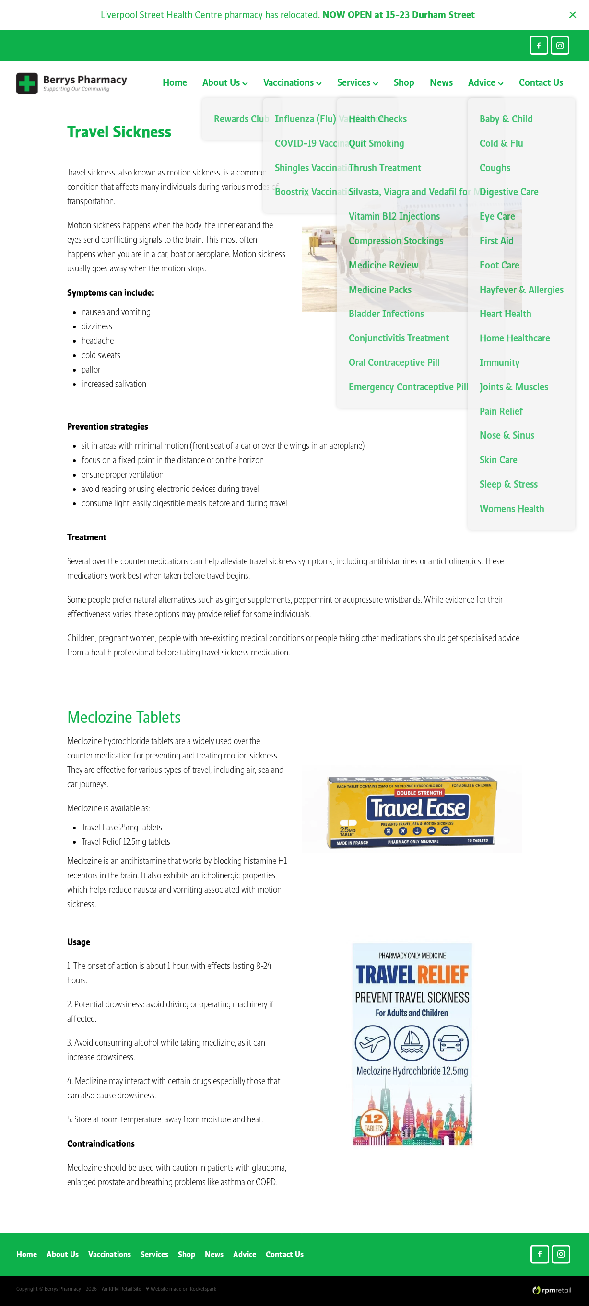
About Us (225, 82)
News (441, 82)
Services (357, 82)
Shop (404, 82)
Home (175, 82)
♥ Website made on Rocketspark (181, 1288)
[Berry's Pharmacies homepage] (72, 83)
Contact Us (541, 82)
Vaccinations (292, 82)
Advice (486, 82)
